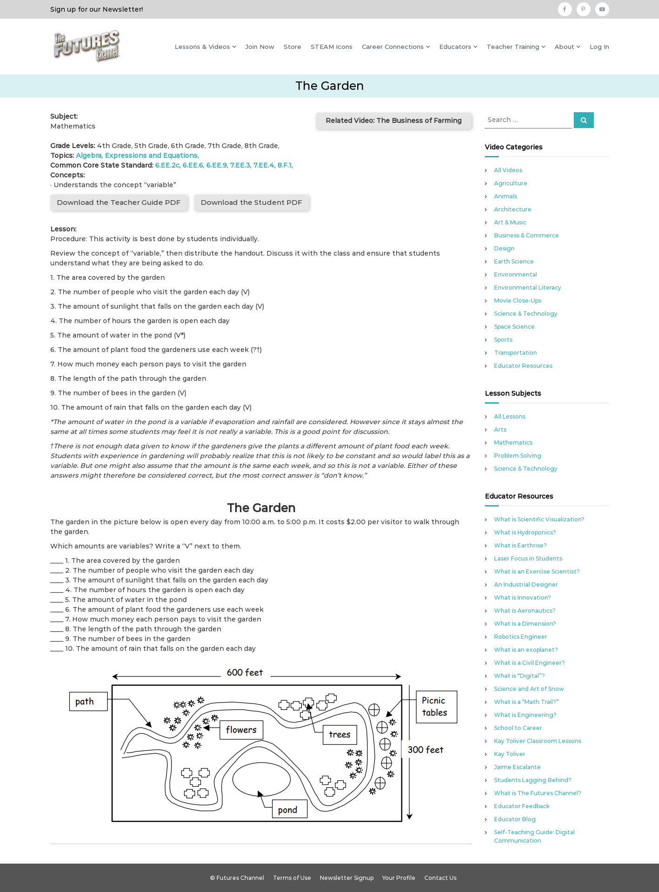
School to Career (518, 727)
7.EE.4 (263, 165)
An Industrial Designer (526, 584)
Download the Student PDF (251, 202)
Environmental (515, 274)
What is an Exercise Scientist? (537, 571)
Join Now (259, 46)
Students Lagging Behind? (532, 780)
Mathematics (513, 442)
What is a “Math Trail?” (526, 701)
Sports (503, 339)
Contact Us (440, 877)
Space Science (514, 326)
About (564, 46)
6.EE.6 (193, 165)
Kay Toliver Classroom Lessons (537, 740)
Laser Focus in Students (528, 558)
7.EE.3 (240, 165)
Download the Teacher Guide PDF (119, 202)
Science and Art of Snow (529, 688)
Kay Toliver (509, 753)
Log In (599, 46)
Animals (505, 196)
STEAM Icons (332, 46)
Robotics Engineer (520, 636)
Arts (500, 429)
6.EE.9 (216, 165)
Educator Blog (515, 819)
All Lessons (509, 416)
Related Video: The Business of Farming (394, 120)
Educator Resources (523, 365)
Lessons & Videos (202, 46)
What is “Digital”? (519, 675)
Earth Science (514, 261)
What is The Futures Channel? (537, 793)
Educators (455, 46)
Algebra (89, 155)
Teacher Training (513, 46)
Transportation (515, 352)
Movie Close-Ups (517, 300)
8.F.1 (285, 165)
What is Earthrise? (520, 545)
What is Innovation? (522, 597)
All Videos (508, 170)
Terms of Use (292, 877)
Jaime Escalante (517, 767)
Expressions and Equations (151, 155)
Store (292, 46)
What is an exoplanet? (526, 649)
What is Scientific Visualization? (539, 519)
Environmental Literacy (527, 287)
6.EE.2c (167, 165)
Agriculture (510, 183)
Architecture (512, 209)
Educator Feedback (522, 806)
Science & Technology (525, 313)
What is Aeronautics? (525, 610)
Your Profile (398, 877)
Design (504, 248)
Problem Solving (517, 455)
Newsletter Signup (347, 877)
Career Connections (393, 46)
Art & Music (510, 222)
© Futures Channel (237, 877)
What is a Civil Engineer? (529, 662)
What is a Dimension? (525, 623)
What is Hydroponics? (525, 532)
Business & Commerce (526, 235)
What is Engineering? (525, 714)
